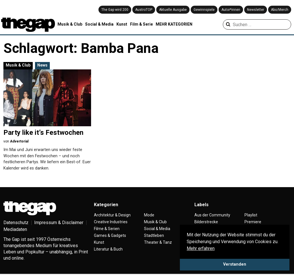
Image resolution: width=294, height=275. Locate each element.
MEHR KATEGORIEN (174, 24)
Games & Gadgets (110, 235)
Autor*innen (230, 10)
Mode (149, 215)
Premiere (252, 222)
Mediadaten (15, 229)
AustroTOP (143, 10)
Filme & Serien (107, 228)
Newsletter (255, 10)
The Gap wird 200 (114, 10)
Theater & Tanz (158, 242)
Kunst (121, 24)
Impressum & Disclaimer (58, 222)
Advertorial (19, 141)
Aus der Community (212, 215)
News (42, 65)
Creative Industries (111, 222)
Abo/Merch (279, 10)
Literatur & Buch (108, 249)
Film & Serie (141, 24)
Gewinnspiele (204, 10)
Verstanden (234, 264)
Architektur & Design (112, 215)
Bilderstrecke (206, 222)
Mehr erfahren (201, 248)
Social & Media (99, 24)
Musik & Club (69, 24)
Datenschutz (15, 222)
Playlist (250, 215)
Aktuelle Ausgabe (173, 10)
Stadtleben (154, 235)
